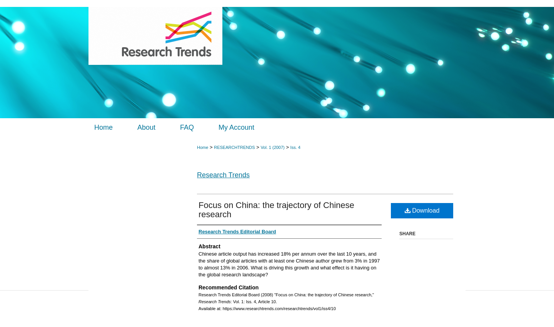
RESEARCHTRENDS (234, 147)
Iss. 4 (295, 147)
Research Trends (223, 175)
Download (422, 210)
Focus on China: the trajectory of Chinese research (276, 209)
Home (202, 147)
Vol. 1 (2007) (272, 147)
